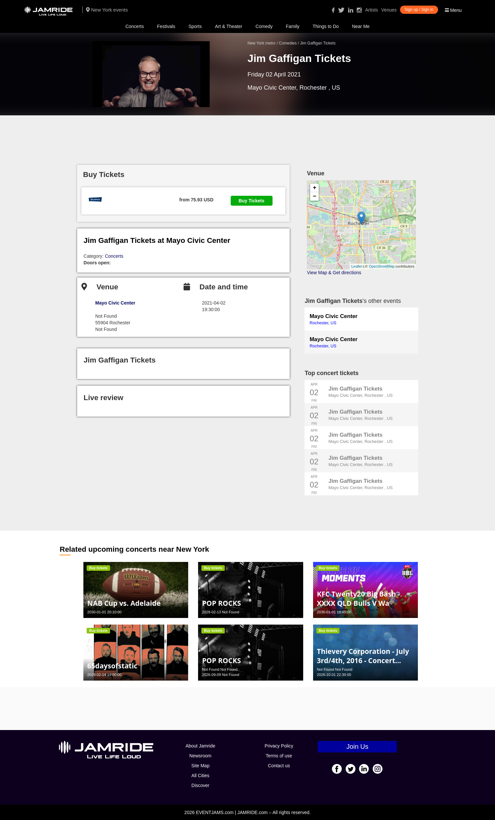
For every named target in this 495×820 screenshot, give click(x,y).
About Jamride (200, 745)
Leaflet (356, 266)
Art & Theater (228, 26)
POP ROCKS (221, 603)
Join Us (357, 746)
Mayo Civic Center (333, 316)
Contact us (279, 765)
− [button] (314, 196)
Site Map (200, 765)
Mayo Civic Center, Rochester (288, 87)
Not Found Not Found (220, 669)
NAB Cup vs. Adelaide (123, 603)
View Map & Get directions (334, 272)
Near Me (361, 26)
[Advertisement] (247, 137)
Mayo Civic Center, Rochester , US (361, 395)
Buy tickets (98, 568)
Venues (389, 10)
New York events (107, 10)
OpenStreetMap (381, 266)
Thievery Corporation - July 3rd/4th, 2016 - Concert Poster (363, 660)
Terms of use (279, 755)
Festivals (166, 26)
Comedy (264, 26)
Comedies (288, 43)
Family (292, 26)
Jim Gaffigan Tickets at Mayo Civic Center (157, 240)
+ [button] (314, 188)
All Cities (200, 775)
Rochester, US (322, 323)
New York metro (262, 43)
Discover (200, 785)
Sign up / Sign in (419, 9)
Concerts (134, 26)
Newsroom (200, 755)
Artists (371, 10)
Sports (195, 26)
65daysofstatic (112, 665)
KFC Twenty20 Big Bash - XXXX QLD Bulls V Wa (358, 598)
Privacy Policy (279, 745)
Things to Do (326, 26)
